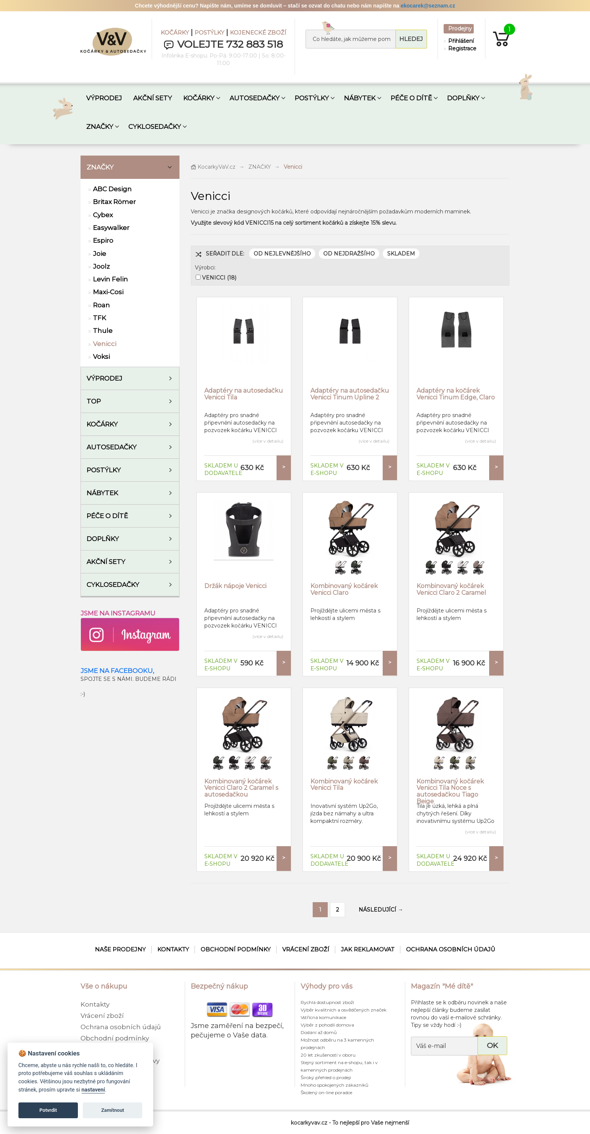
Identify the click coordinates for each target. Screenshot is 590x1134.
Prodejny (460, 28)
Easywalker (111, 227)
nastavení (93, 1090)
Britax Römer (114, 202)
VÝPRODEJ (104, 98)
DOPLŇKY (463, 98)
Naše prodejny (120, 949)
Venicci (104, 344)
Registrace (460, 48)
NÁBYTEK (360, 98)
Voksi (101, 356)
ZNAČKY (99, 126)
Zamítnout (112, 1110)
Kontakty (173, 949)
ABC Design (112, 189)
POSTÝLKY (209, 32)
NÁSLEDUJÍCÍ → (381, 909)
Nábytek (102, 493)
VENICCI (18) (219, 277)
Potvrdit (48, 1110)
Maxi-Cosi (108, 292)
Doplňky (103, 539)
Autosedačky (112, 447)
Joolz (101, 266)
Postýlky (104, 470)
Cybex (103, 215)
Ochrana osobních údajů (450, 949)
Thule (103, 330)
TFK (99, 318)
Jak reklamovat (367, 949)
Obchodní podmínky (236, 949)
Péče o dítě (107, 516)
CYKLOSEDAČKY (154, 126)
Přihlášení (460, 41)
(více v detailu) (267, 441)
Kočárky (102, 424)
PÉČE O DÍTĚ (411, 98)
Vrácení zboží (305, 949)
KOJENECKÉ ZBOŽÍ (258, 32)
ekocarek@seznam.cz (428, 6)
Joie (99, 253)
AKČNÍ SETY (152, 98)
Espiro (103, 240)
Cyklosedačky (113, 584)
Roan (101, 305)
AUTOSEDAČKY (255, 98)
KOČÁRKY (175, 32)
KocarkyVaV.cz (213, 166)
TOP (94, 401)
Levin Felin (110, 279)
